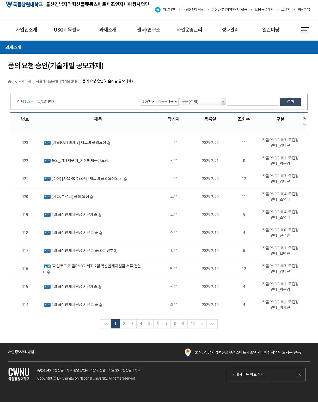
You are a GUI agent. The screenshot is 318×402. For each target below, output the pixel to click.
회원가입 (304, 10)
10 (193, 324)
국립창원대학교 (193, 10)
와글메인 (169, 10)
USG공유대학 (264, 10)
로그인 (285, 10)
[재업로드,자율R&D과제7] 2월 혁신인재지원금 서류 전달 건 (91, 269)
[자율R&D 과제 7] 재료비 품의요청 (76, 143)
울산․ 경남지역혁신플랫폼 (229, 10)
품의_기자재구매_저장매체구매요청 (75, 161)
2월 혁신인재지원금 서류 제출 (72, 233)
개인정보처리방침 (21, 352)
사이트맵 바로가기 (305, 29)
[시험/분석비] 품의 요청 (67, 197)
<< (105, 324)
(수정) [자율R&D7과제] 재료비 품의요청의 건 (84, 179)
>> (212, 324)
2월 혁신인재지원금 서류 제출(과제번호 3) (79, 251)
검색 (290, 101)
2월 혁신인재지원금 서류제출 (71, 215)
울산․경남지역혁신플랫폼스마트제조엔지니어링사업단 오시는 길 (240, 352)
